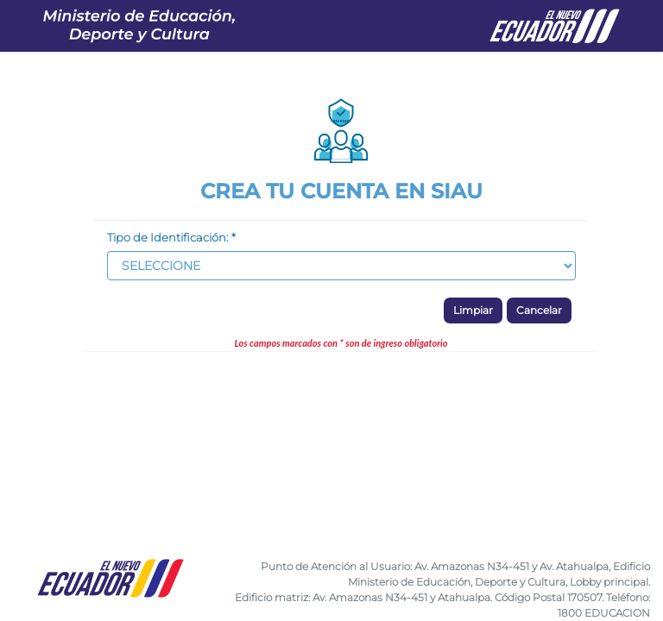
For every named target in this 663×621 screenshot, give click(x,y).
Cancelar (539, 310)
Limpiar (473, 310)
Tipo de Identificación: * (171, 237)
